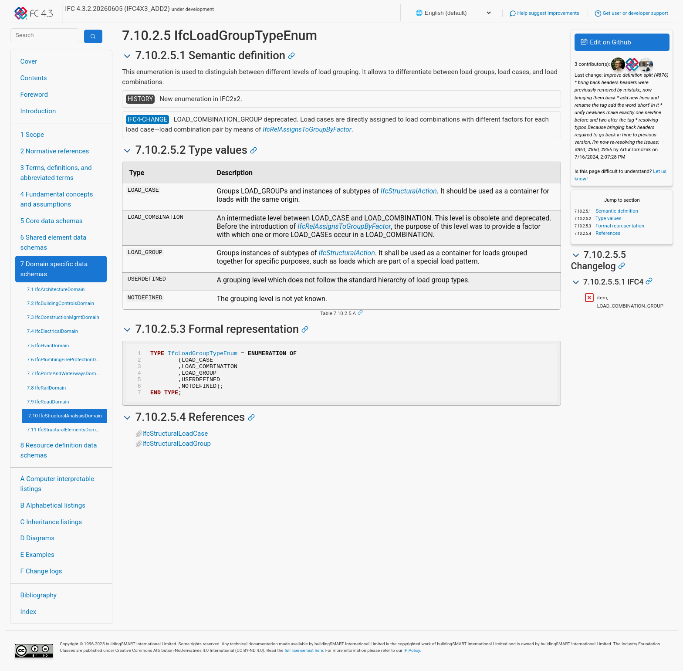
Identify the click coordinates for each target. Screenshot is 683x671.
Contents (33, 78)
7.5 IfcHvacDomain (48, 345)
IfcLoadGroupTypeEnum (202, 354)
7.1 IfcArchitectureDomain (56, 289)
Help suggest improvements (544, 13)
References (607, 233)
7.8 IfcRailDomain (46, 388)
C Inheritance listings (51, 522)
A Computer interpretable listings (57, 484)
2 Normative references (54, 151)
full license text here (303, 650)
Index (28, 612)
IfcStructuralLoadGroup (176, 453)
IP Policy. (412, 650)
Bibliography (38, 595)
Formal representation (619, 226)
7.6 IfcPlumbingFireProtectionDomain (67, 359)
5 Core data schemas (51, 221)
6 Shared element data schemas (53, 242)
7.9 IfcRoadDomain (48, 402)
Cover (28, 61)
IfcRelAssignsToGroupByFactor (307, 129)
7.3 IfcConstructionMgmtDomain (63, 317)
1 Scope (32, 135)
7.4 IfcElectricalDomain (52, 331)
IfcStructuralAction (409, 191)
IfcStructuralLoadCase (175, 443)
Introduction (38, 111)
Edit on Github (606, 42)
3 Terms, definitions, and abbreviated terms (56, 173)
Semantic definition (616, 211)
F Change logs (41, 571)
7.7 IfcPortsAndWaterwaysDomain (65, 373)
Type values (607, 218)
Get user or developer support (631, 13)
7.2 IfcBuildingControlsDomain (60, 303)
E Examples (37, 555)
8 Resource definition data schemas (58, 450)
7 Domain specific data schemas (54, 269)
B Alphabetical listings (53, 505)
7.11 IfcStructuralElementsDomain (65, 430)
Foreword (34, 94)
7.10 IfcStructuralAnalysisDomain (65, 416)
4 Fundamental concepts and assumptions (56, 199)
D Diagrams (37, 538)
